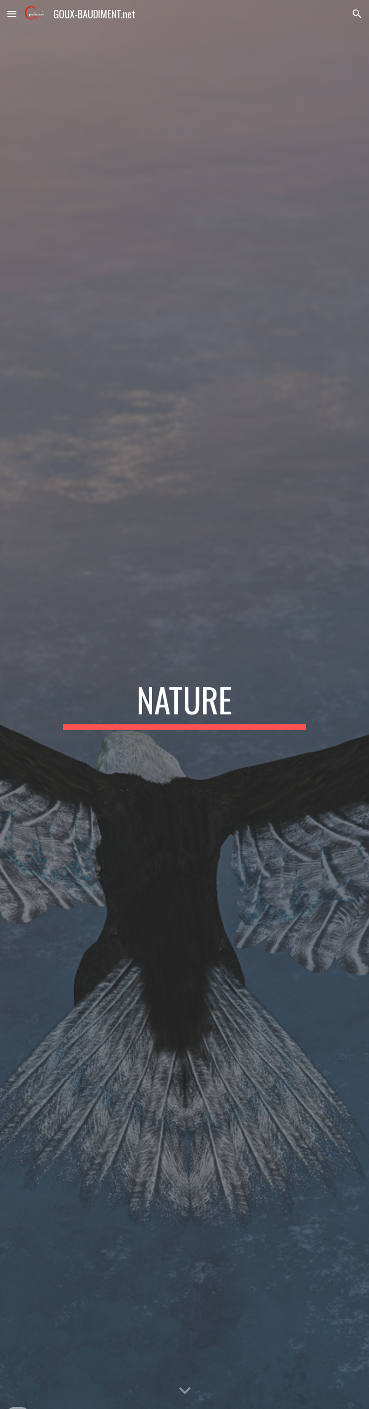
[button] (12, 13)
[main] (184, 704)
